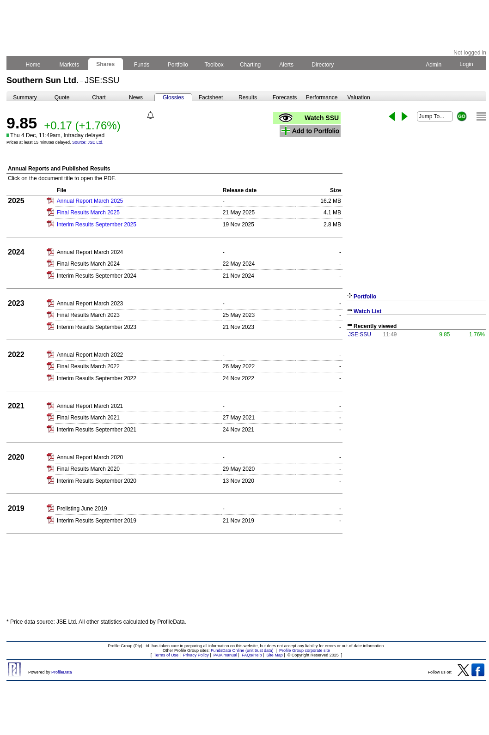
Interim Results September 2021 (96, 429)
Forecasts (285, 97)
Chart (98, 97)
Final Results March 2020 (88, 469)
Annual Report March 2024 (90, 252)
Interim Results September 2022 (96, 378)
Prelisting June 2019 (82, 508)
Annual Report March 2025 (90, 201)
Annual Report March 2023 (90, 303)
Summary (25, 97)
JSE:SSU (359, 334)
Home (33, 64)
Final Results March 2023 (88, 315)
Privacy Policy (196, 655)
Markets (69, 64)
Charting (250, 64)
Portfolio (178, 64)
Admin (433, 64)
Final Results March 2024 (88, 264)
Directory (323, 64)
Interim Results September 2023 (96, 327)
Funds (142, 64)
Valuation (358, 97)
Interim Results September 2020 (96, 481)
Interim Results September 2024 (96, 276)
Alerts (286, 64)
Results (247, 97)
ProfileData (61, 672)
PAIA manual (225, 655)
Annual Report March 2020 (90, 457)
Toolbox (214, 64)
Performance (322, 97)
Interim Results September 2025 (96, 224)
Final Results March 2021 (88, 417)
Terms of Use (166, 655)
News (136, 97)
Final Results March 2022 (88, 366)
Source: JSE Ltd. (88, 142)
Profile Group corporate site (304, 650)
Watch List (367, 311)
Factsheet (211, 97)
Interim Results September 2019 (96, 520)
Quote (62, 97)
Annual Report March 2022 (90, 355)
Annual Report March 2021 (90, 406)
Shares (105, 64)
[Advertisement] (416, 410)
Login (466, 64)
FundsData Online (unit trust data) (242, 650)
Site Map (274, 655)
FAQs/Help (252, 655)
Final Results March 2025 (88, 212)
